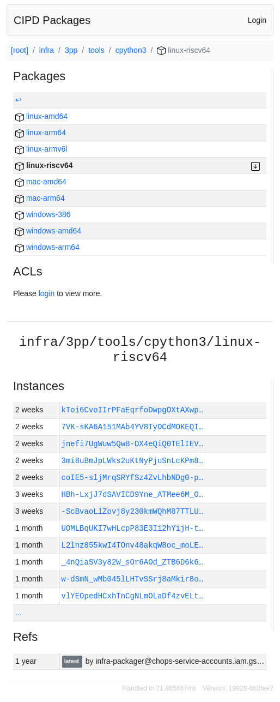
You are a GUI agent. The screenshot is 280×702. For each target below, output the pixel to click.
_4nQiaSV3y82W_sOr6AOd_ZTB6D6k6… (132, 562)
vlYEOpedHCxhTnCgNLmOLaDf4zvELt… (132, 596)
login (47, 293)
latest (72, 661)
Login (257, 20)
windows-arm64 (47, 247)
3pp (71, 50)
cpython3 (131, 50)
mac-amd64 (40, 181)
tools (96, 50)
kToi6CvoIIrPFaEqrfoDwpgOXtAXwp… (132, 410)
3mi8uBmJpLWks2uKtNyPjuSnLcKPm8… (132, 460)
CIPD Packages (52, 20)
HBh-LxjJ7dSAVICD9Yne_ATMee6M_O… (132, 494)
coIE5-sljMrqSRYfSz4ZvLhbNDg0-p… (132, 477)
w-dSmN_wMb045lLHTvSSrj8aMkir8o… (132, 579)
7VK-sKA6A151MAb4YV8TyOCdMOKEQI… (132, 427)
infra (46, 50)
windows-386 (43, 214)
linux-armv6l (41, 149)
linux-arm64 (40, 132)
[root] (19, 50)
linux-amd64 (41, 116)
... (18, 612)
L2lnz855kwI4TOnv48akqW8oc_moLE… (132, 545)
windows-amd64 (48, 230)
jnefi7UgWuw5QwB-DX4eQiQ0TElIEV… (132, 444)
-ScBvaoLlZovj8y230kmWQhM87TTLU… (132, 511)
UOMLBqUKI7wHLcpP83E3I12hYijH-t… (132, 528)
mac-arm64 (40, 198)
